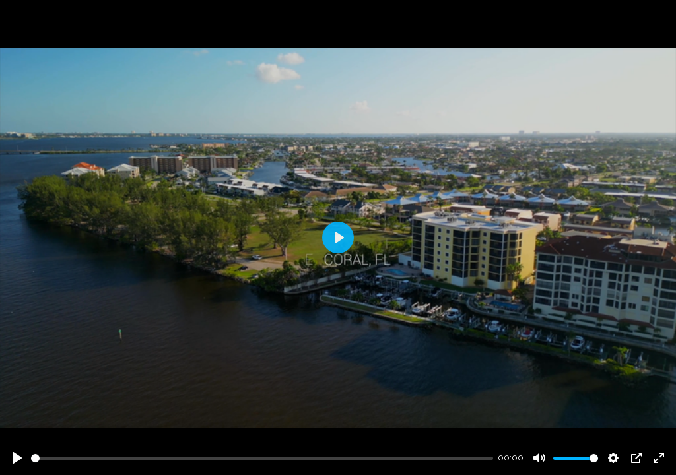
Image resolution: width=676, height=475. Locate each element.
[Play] (17, 457)
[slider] (262, 458)
